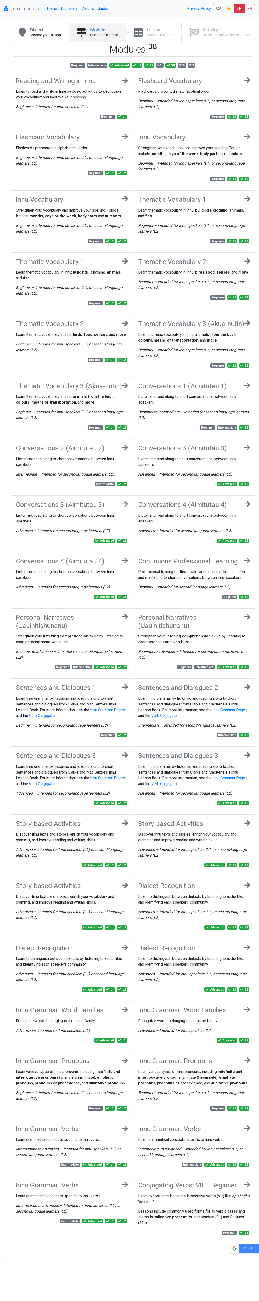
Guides (103, 8)
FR (249, 8)
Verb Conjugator (42, 715)
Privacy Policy (199, 8)
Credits (88, 8)
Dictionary (69, 8)
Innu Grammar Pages (107, 710)
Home (52, 8)
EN (239, 8)
